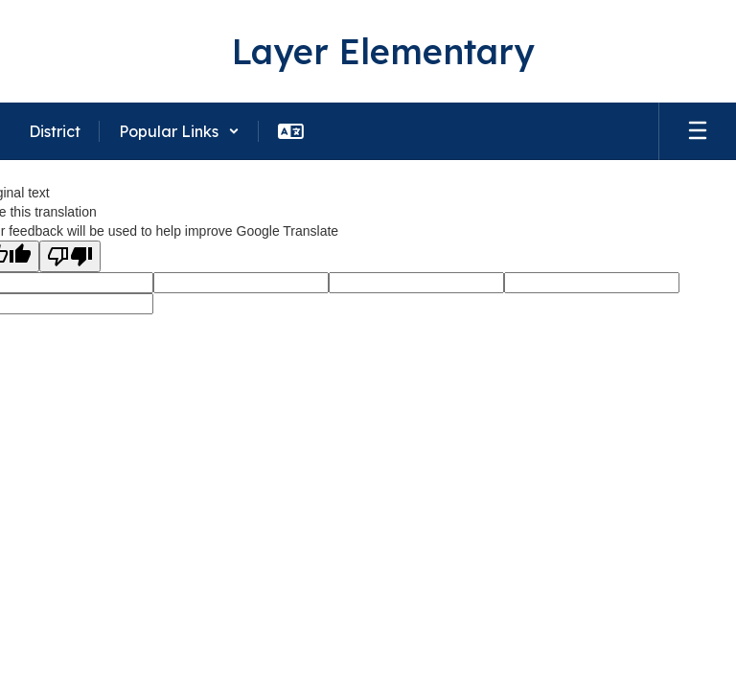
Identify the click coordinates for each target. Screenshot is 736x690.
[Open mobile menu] (697, 131)
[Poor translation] (70, 256)
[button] (179, 131)
